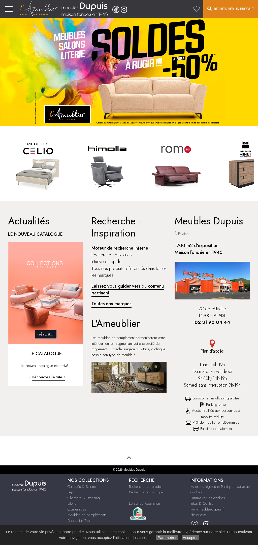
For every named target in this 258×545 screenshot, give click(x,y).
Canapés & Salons (82, 486)
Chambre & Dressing (84, 498)
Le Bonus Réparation (144, 503)
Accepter (190, 537)
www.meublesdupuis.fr (207, 509)
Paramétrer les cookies (207, 498)
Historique (198, 515)
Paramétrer (166, 537)
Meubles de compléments (87, 515)
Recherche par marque (146, 492)
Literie (72, 503)
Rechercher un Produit (230, 8)
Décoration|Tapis (80, 520)
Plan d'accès (212, 346)
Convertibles (77, 509)
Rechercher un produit (145, 486)
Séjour (72, 492)
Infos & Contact (202, 503)
